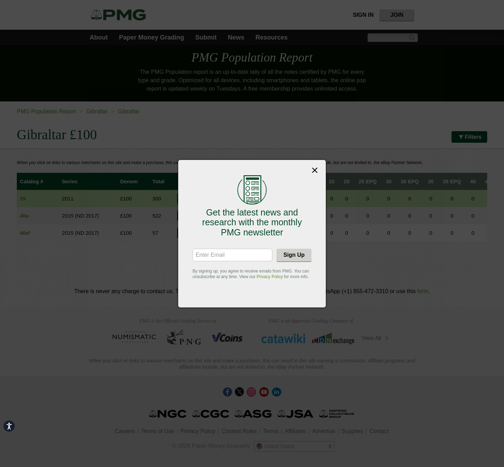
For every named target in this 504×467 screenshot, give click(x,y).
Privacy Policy (270, 276)
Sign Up (294, 255)
